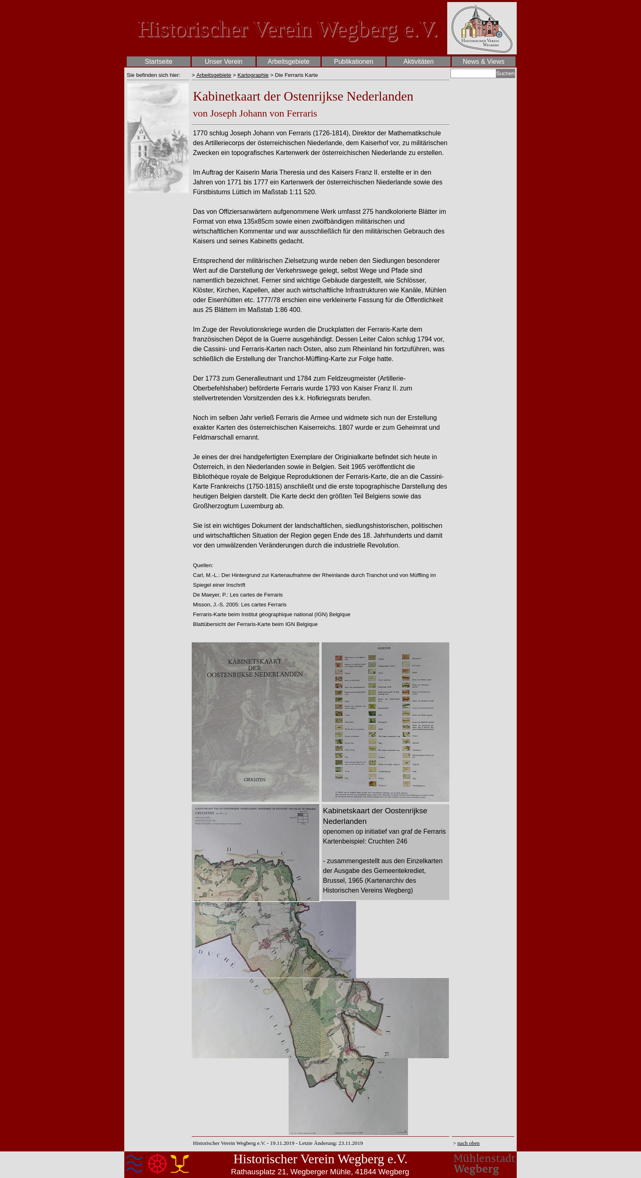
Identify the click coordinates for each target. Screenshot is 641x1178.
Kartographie (253, 75)
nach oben (468, 1143)
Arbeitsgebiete (214, 75)
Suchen (505, 73)
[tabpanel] (158, 75)
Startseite (159, 61)
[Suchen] (473, 73)
